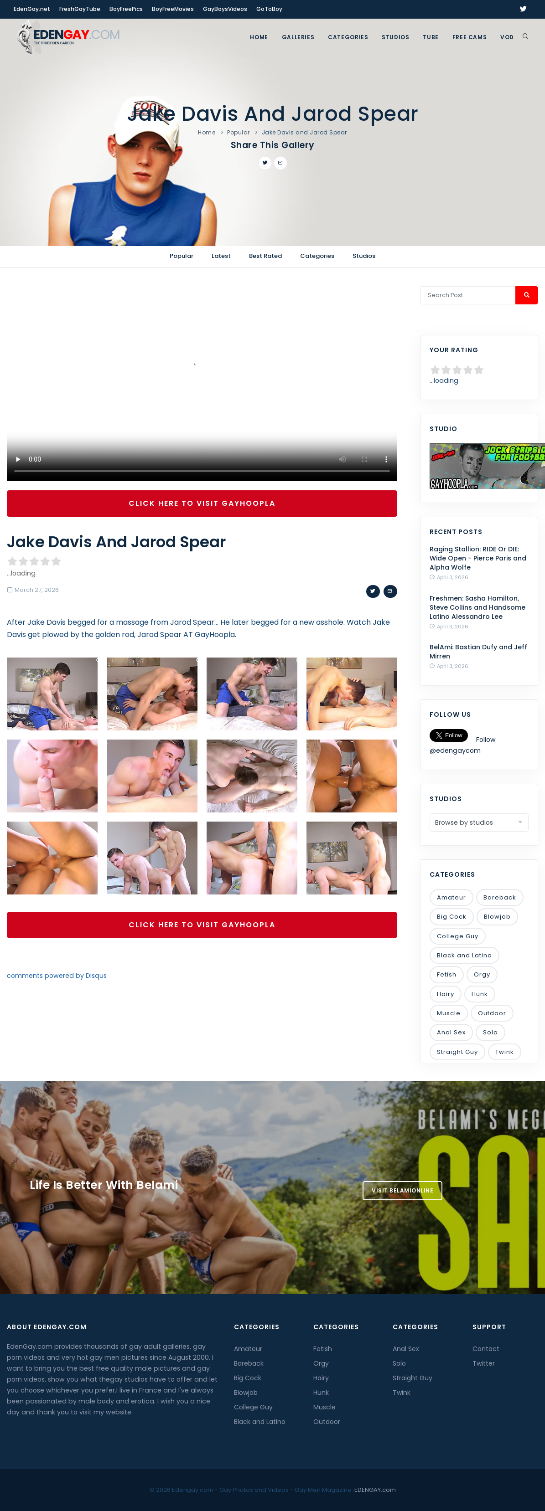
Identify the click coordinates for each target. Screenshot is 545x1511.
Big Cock (452, 916)
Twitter (483, 1363)
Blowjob (497, 916)
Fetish (447, 974)
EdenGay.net (32, 9)
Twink (504, 1052)
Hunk (480, 994)
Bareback (499, 897)
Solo (490, 1032)
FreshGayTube (79, 9)
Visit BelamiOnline (402, 1190)
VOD (507, 37)
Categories (348, 37)
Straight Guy (457, 1052)
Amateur (451, 897)
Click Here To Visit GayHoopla (202, 503)
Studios (395, 37)
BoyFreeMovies (173, 9)
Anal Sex (451, 1032)
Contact (485, 1348)
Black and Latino (464, 955)
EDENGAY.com (375, 1489)
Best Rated (265, 256)
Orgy (482, 974)
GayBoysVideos (225, 9)
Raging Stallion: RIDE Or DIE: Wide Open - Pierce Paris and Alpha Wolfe (478, 558)
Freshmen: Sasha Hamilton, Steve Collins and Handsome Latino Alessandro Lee (477, 607)
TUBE (430, 37)
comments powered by (57, 975)
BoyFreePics (126, 9)
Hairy (445, 994)
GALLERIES (298, 37)
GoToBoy (269, 9)
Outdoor (492, 1013)
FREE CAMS (469, 37)
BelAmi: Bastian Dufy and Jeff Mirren (478, 651)
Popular (238, 132)
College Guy (457, 936)
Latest (221, 256)
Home (259, 37)
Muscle (449, 1013)
